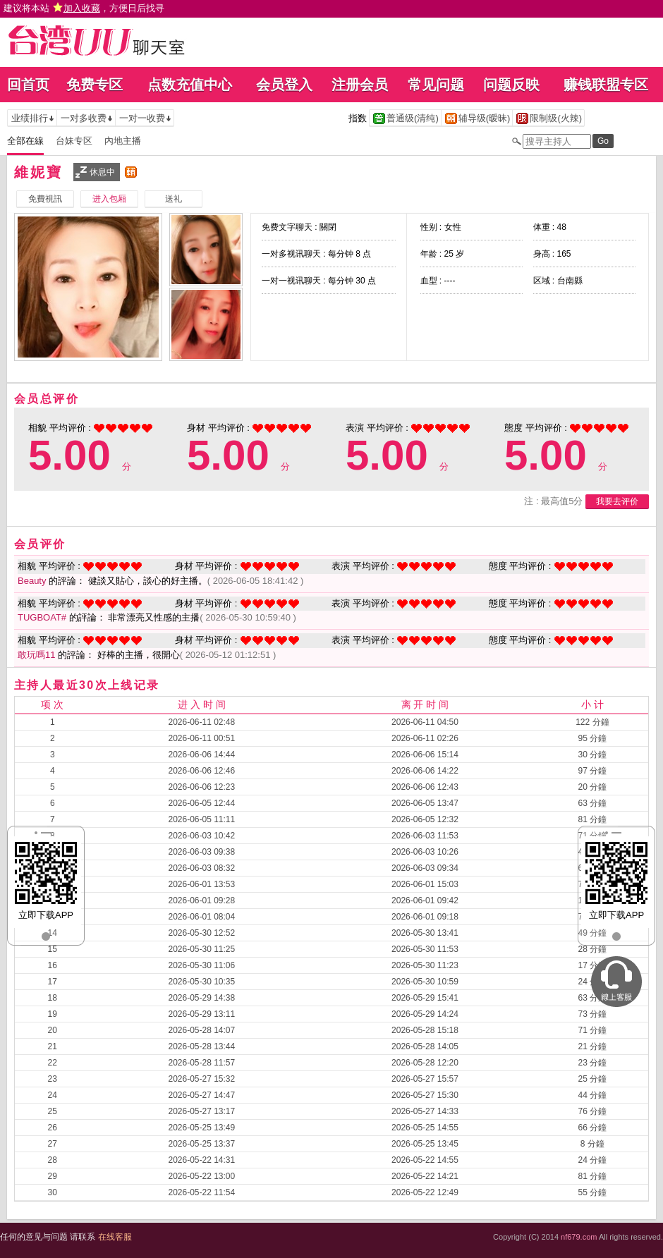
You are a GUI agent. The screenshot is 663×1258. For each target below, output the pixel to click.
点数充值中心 (189, 84)
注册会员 (360, 84)
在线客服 (115, 1237)
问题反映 (511, 84)
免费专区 (94, 84)
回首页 (28, 84)
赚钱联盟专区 (606, 84)
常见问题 (436, 84)
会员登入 (284, 84)
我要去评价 (617, 501)
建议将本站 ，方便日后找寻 (84, 8)
